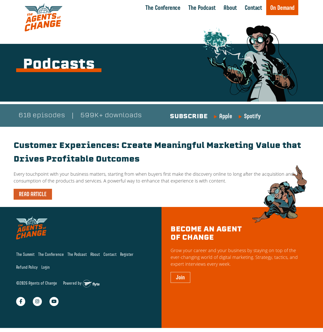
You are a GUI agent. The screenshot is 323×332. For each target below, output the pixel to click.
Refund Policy (27, 267)
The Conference (162, 7)
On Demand (282, 7)
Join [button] (180, 278)
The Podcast (201, 7)
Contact (253, 7)
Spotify (252, 116)
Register (126, 255)
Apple (225, 116)
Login (45, 267)
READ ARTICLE (33, 195)
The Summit (25, 255)
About (229, 7)
